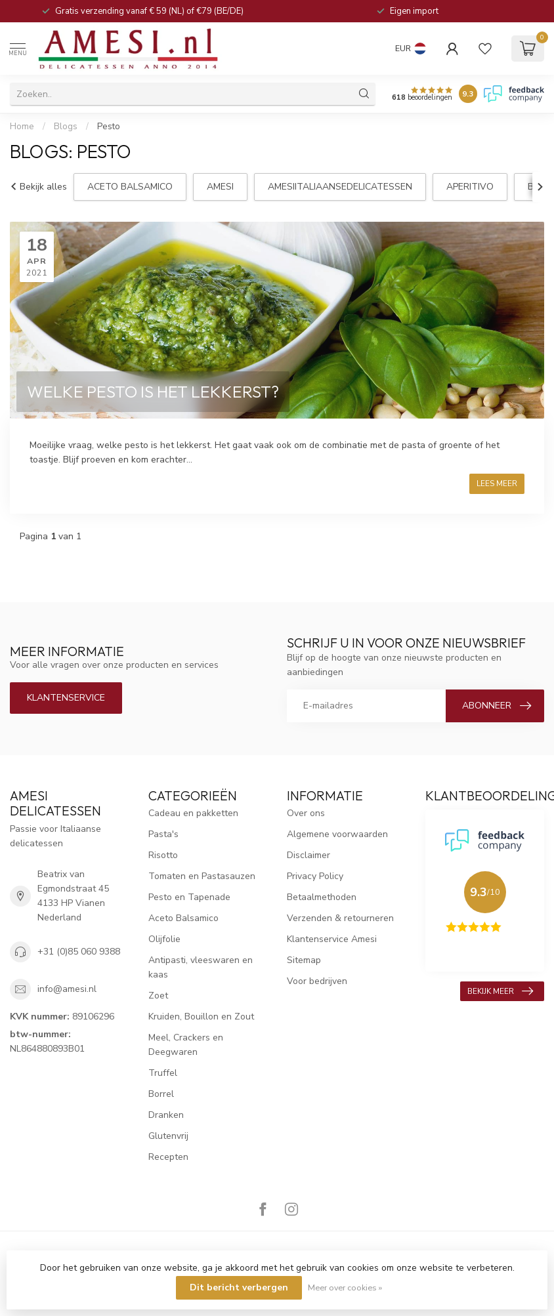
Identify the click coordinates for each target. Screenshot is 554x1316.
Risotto (163, 855)
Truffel (162, 1073)
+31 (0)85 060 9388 (78, 951)
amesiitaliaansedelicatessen (340, 186)
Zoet (158, 995)
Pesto (108, 127)
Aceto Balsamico (183, 918)
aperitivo (470, 186)
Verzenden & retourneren (340, 918)
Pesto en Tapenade (189, 897)
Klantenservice (66, 697)
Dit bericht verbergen (239, 1287)
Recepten (168, 1157)
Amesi (220, 186)
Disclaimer (308, 855)
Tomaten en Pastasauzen (201, 876)
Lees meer (497, 483)
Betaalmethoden (321, 897)
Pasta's (163, 834)
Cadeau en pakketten (193, 813)
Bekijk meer (500, 991)
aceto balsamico (130, 186)
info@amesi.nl (66, 989)
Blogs (65, 127)
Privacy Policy (315, 876)
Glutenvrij (168, 1136)
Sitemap (304, 960)
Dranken (166, 1115)
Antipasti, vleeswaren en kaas (200, 967)
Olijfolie (164, 939)
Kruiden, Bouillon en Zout (201, 1016)
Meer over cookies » (345, 1287)
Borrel (161, 1094)
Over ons (306, 813)
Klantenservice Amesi (332, 939)
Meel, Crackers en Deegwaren (185, 1044)
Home (22, 127)
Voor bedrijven (317, 981)
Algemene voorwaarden (337, 834)
